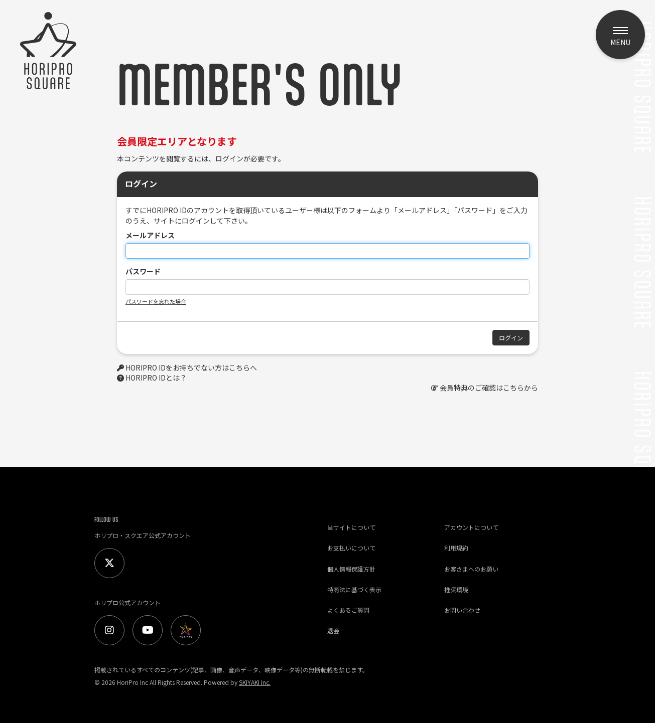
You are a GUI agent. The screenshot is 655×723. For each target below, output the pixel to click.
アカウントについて (471, 527)
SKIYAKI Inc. (255, 682)
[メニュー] (620, 34)
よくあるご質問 (348, 610)
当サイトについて (351, 527)
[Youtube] (148, 630)
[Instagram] (109, 630)
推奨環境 (456, 589)
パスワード (143, 271)
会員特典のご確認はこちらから (489, 388)
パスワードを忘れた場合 (155, 301)
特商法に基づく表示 (354, 589)
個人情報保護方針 (351, 569)
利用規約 (456, 548)
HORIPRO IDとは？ (156, 378)
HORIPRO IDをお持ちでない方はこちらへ (191, 368)
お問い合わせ (462, 610)
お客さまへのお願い (471, 569)
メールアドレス (150, 235)
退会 (333, 630)
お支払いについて (351, 548)
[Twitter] (109, 563)
